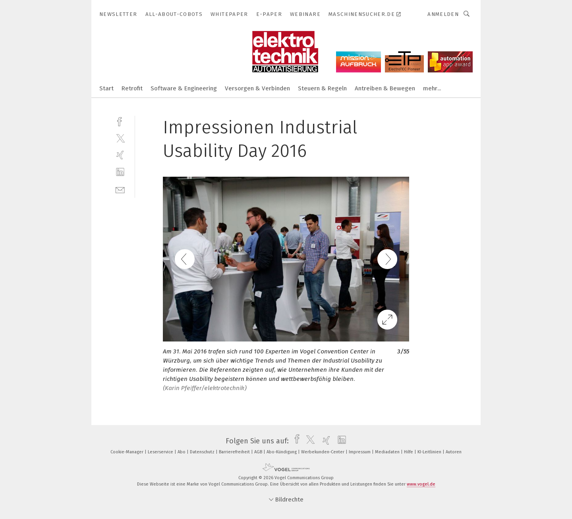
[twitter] (120, 138)
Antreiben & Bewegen (385, 88)
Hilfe (409, 452)
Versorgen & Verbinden (257, 88)
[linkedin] (120, 172)
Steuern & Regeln (322, 88)
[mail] (120, 189)
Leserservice (161, 452)
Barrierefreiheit (235, 452)
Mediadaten (388, 452)
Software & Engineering (184, 88)
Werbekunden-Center (323, 452)
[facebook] (120, 121)
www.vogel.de (421, 484)
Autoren (454, 452)
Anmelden (443, 14)
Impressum (360, 452)
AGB (258, 452)
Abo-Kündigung (282, 452)
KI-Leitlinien (430, 452)
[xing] (120, 155)
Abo (182, 452)
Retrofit (132, 88)
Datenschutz (203, 452)
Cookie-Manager (127, 452)
